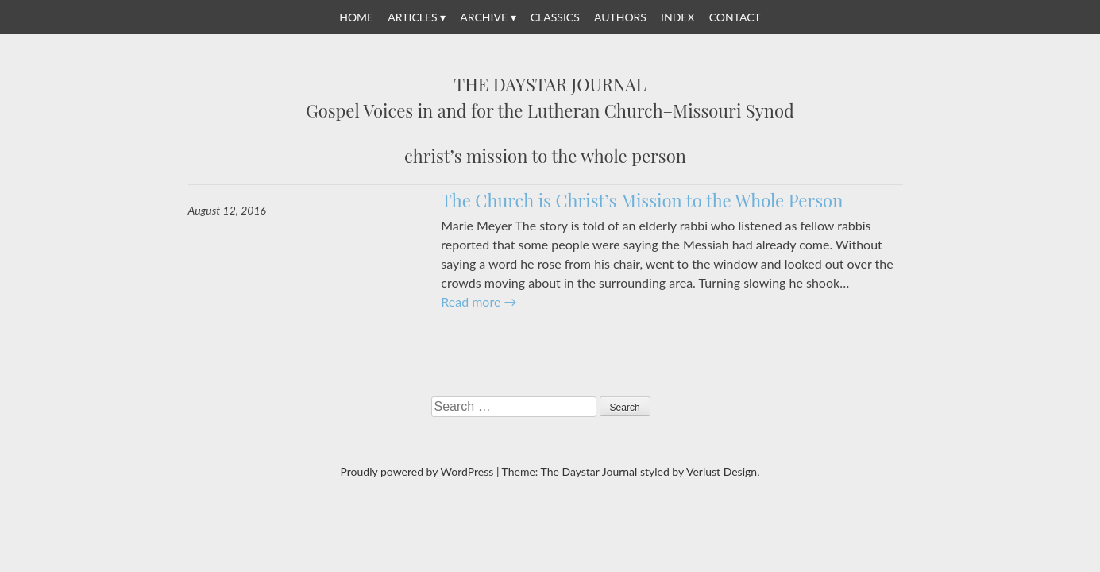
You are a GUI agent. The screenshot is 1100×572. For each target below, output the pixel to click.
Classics (555, 17)
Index (677, 17)
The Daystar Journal (550, 85)
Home (356, 17)
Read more (478, 301)
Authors (620, 17)
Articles (412, 17)
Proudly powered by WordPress (417, 471)
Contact (735, 17)
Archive (484, 17)
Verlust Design (721, 471)
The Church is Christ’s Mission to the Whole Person (642, 200)
